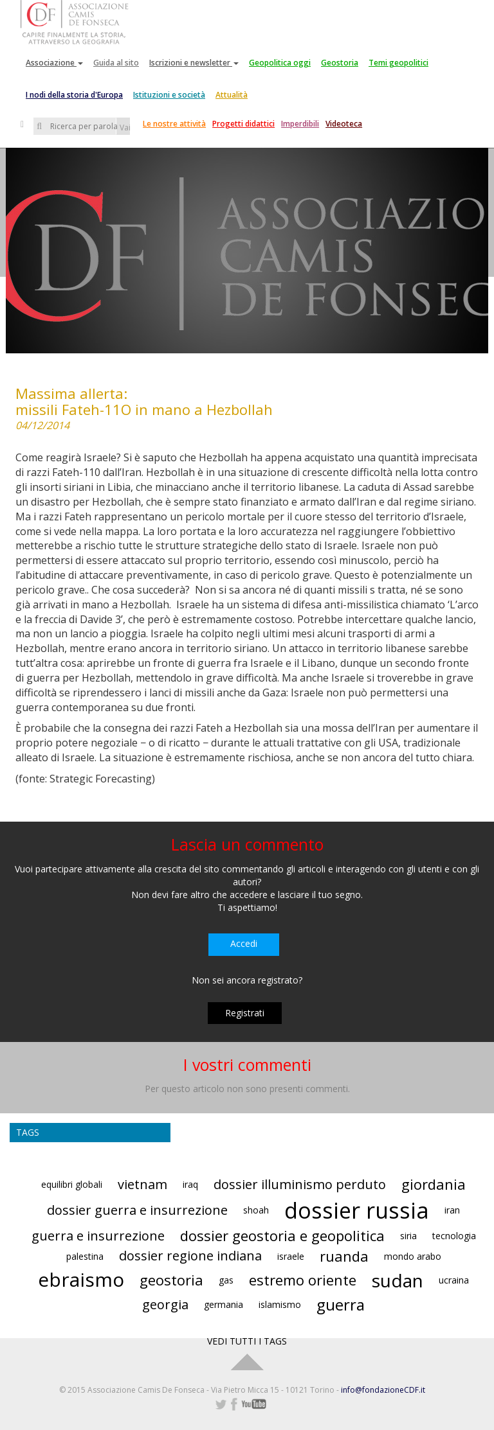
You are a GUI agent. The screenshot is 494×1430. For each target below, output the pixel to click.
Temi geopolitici (398, 62)
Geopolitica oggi (280, 62)
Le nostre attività (174, 123)
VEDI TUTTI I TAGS (247, 1341)
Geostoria (339, 62)
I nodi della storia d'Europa (74, 94)
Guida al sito (116, 62)
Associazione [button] (54, 62)
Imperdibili (300, 123)
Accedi (243, 943)
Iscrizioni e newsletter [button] (194, 62)
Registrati (244, 1013)
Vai (125, 127)
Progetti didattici (243, 123)
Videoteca (343, 123)
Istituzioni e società (169, 94)
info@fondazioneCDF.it (383, 1389)
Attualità (231, 94)
